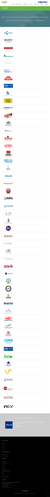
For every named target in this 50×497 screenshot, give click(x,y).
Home (13, 4)
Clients (3, 446)
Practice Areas (19, 4)
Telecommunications (5, 475)
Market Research (4, 454)
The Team (3, 444)
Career (42, 4)
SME (2, 474)
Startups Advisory (5, 456)
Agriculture (3, 461)
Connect (47, 4)
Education (3, 464)
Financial (3, 465)
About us (3, 443)
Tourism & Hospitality (5, 477)
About (31, 4)
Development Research (5, 462)
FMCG (3, 467)
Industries (25, 4)
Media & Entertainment (5, 470)
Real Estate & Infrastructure (6, 471)
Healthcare (3, 468)
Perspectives (36, 4)
